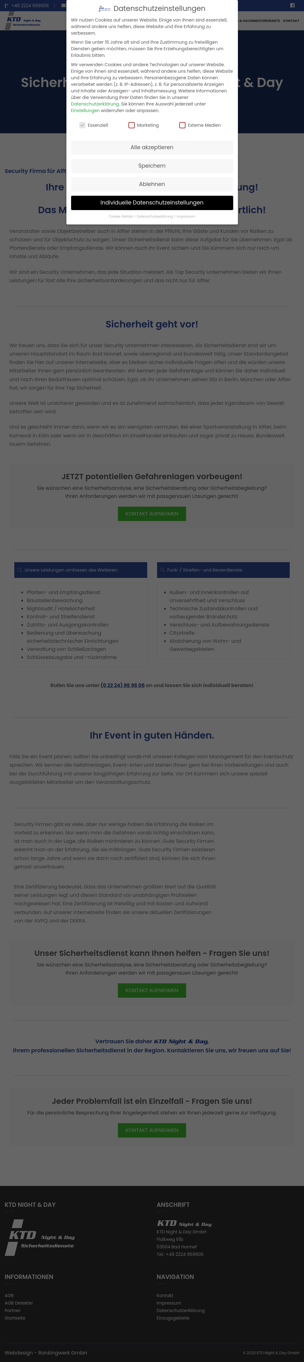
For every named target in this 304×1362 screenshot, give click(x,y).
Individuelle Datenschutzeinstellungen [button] (152, 202)
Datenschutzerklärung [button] (155, 216)
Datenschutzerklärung (95, 104)
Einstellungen (85, 110)
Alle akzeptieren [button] (152, 147)
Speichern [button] (152, 166)
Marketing (143, 125)
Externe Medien (200, 125)
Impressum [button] (186, 216)
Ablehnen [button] (152, 184)
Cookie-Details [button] (121, 216)
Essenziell (93, 125)
